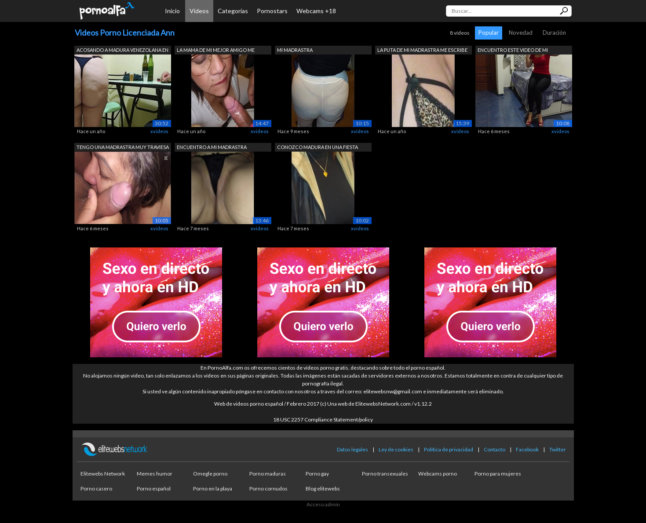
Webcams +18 (316, 11)
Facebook (527, 449)
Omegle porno (210, 473)
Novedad (521, 32)
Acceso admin (323, 504)
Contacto (494, 449)
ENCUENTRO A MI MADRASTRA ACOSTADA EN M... (212, 148)
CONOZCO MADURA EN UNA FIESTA (317, 147)
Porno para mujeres (497, 473)
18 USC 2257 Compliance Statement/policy (323, 419)
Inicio (172, 11)
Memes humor (154, 473)
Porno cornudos (268, 488)
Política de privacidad (448, 449)
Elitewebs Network (102, 473)
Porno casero (96, 488)
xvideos (159, 131)
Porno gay (317, 473)
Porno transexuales (385, 473)
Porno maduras (267, 473)
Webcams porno (437, 473)
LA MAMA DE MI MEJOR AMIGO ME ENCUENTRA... (216, 50)
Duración (554, 32)
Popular (488, 32)
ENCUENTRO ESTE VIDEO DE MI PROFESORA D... (513, 50)
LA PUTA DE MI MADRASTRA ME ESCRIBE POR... (422, 50)
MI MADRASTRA (295, 50)
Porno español (154, 488)
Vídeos (199, 11)
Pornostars (272, 11)
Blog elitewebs (323, 488)
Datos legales (352, 449)
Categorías (233, 11)
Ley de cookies (396, 449)
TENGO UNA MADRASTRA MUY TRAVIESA (123, 147)
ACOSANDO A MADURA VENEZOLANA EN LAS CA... (122, 50)
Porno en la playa (212, 488)
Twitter (557, 449)
